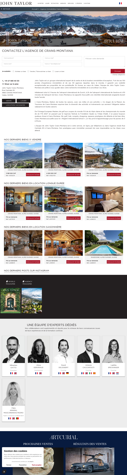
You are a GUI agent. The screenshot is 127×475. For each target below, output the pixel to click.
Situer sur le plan (10, 84)
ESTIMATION (55, 3)
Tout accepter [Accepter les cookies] (37, 465)
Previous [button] (5, 157)
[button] (4, 471)
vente (9, 101)
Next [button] (119, 157)
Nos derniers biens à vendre (22, 139)
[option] (22, 161)
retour (6, 9)
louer (23, 101)
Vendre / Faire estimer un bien (40, 71)
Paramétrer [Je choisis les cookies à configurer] (23, 465)
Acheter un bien (20, 71)
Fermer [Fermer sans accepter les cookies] (8, 465)
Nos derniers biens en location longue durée (34, 183)
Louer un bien (59, 71)
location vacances (15, 105)
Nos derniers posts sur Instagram (26, 270)
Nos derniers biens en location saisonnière (32, 227)
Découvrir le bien (33, 174)
